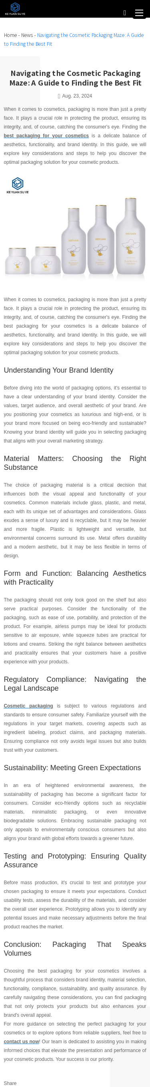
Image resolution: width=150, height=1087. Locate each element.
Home (10, 35)
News (27, 35)
